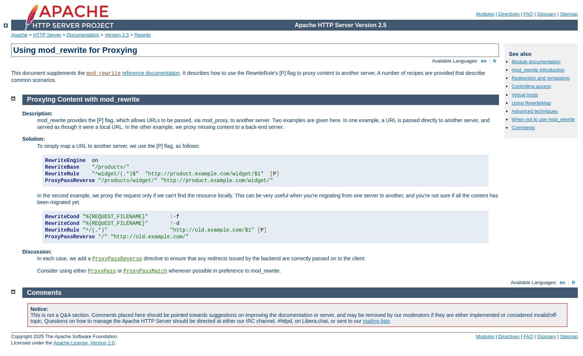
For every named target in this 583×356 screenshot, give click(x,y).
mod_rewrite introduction (538, 70)
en (484, 61)
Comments (523, 127)
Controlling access (531, 86)
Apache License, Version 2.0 (84, 343)
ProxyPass (102, 271)
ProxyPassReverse (117, 259)
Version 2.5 (117, 35)
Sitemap (569, 14)
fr (495, 61)
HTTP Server (47, 35)
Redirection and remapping (541, 78)
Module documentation (536, 61)
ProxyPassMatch (145, 271)
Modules (485, 14)
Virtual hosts (525, 95)
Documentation (83, 35)
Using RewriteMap (531, 103)
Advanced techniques (535, 111)
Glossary (546, 14)
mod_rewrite (103, 73)
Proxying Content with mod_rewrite (83, 99)
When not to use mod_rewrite (543, 119)
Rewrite (143, 35)
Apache (19, 35)
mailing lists (376, 321)
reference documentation (151, 73)
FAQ (528, 14)
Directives (508, 14)
